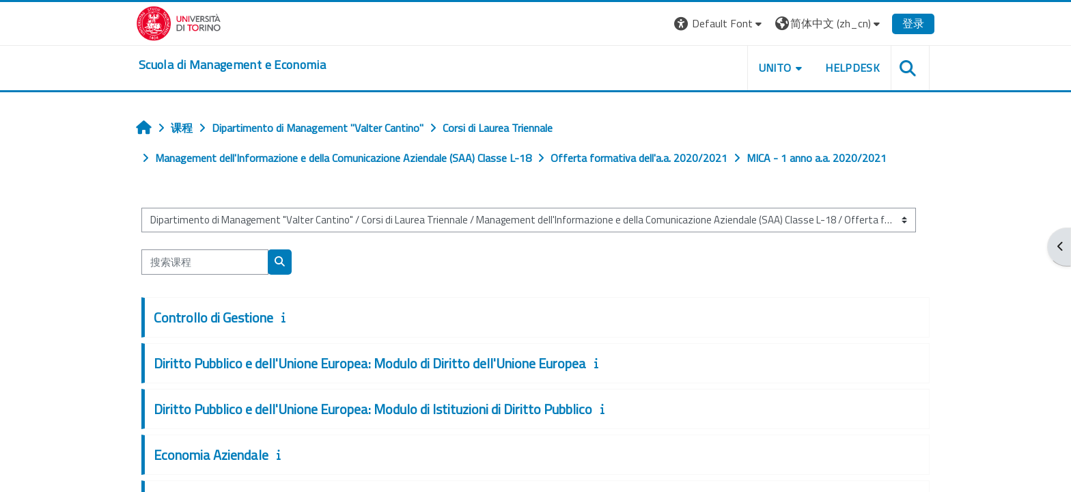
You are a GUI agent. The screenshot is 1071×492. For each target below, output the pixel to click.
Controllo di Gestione (213, 317)
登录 (913, 23)
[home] (232, 64)
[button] (719, 23)
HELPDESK (852, 67)
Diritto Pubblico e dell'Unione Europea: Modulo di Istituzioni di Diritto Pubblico (373, 409)
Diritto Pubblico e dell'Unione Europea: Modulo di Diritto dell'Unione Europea (370, 363)
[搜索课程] (204, 262)
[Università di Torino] (178, 22)
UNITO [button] (775, 67)
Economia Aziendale (211, 454)
